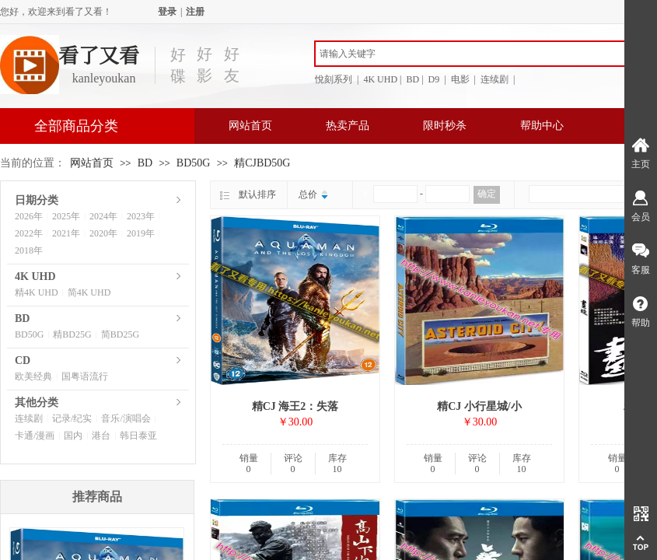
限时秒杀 (445, 125)
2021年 (66, 233)
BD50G (193, 163)
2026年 (29, 216)
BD (145, 163)
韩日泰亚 (138, 435)
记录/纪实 (72, 418)
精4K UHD (36, 292)
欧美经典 (33, 376)
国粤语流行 (84, 376)
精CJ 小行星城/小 (479, 406)
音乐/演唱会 (125, 418)
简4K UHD (89, 292)
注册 (195, 11)
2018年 (29, 250)
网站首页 (250, 125)
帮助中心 (542, 125)
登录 (167, 11)
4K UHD (35, 276)
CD (22, 360)
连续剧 (29, 418)
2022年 (29, 233)
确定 (486, 193)
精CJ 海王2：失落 (295, 406)
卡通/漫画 (34, 435)
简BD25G (120, 334)
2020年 (103, 233)
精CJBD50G (262, 163)
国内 (73, 435)
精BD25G (72, 334)
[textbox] (470, 53)
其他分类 (36, 402)
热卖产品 (347, 125)
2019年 (141, 233)
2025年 (66, 216)
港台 (101, 435)
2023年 (141, 216)
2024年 (103, 216)
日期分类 (36, 200)
